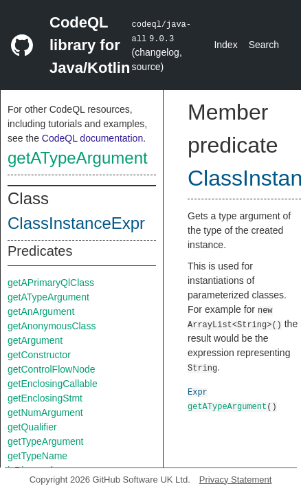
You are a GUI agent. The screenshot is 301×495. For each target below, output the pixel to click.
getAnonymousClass (52, 325)
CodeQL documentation (92, 138)
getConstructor (39, 354)
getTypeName (37, 455)
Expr (198, 391)
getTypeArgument (46, 441)
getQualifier (32, 426)
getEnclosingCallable (53, 383)
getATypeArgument (78, 157)
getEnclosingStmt (45, 398)
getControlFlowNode (52, 369)
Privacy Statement (235, 479)
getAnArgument (41, 311)
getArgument (35, 340)
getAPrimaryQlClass (51, 282)
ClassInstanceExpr (76, 223)
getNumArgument (45, 412)
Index (225, 44)
